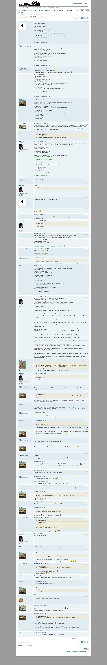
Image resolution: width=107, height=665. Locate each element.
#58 (34, 141)
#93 (34, 563)
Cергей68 (20, 99)
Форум (33, 7)
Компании (51, 7)
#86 (34, 491)
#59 (34, 179)
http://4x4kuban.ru (42, 263)
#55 (34, 99)
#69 (34, 265)
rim (19, 265)
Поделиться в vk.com (88, 10)
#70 (34, 296)
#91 (34, 546)
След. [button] (88, 18)
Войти (86, 3)
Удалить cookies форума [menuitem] (83, 651)
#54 (34, 74)
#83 (34, 470)
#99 (34, 613)
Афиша (57, 7)
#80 (34, 444)
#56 (34, 123)
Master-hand (21, 239)
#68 (34, 257)
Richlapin (20, 45)
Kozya (20, 360)
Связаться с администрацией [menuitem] (72, 651)
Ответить (21, 16)
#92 (34, 552)
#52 (34, 45)
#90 (34, 533)
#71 (34, 360)
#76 (34, 412)
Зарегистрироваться (77, 3)
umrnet (20, 233)
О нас (62, 7)
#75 (34, 404)
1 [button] (80, 18)
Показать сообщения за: (40, 638)
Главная (21, 7)
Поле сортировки (56, 638)
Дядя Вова (21, 141)
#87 (34, 501)
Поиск (42, 17)
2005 (79, 658)
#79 (34, 439)
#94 (34, 575)
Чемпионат (39, 7)
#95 (34, 581)
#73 (34, 386)
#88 (34, 507)
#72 (34, 373)
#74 (34, 391)
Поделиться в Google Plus (86, 10)
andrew (20, 74)
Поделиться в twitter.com (81, 10)
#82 (34, 461)
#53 (34, 68)
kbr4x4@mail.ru (56, 125)
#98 (34, 605)
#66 (34, 239)
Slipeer (20, 22)
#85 (34, 485)
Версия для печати (78, 10)
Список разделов (21, 645)
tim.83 (20, 501)
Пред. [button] (78, 18)
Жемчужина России (28, 645)
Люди (45, 7)
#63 (34, 214)
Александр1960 (22, 123)
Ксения (20, 214)
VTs (19, 179)
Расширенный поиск (44, 17)
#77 (34, 420)
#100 (35, 632)
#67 (34, 248)
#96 (34, 587)
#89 (34, 517)
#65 (34, 233)
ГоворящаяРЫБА (22, 68)
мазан (20, 597)
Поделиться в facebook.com (83, 10)
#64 (34, 220)
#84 (34, 476)
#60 (34, 185)
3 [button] (83, 18)
